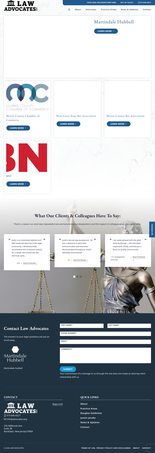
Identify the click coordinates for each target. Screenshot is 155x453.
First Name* (66, 325)
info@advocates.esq (15, 419)
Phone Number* (68, 333)
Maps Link (57, 404)
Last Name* (113, 325)
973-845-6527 (144, 2)
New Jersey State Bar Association (76, 116)
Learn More (106, 31)
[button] (74, 276)
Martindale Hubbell (114, 22)
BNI (8, 176)
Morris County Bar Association (126, 116)
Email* (64, 341)
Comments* (66, 349)
